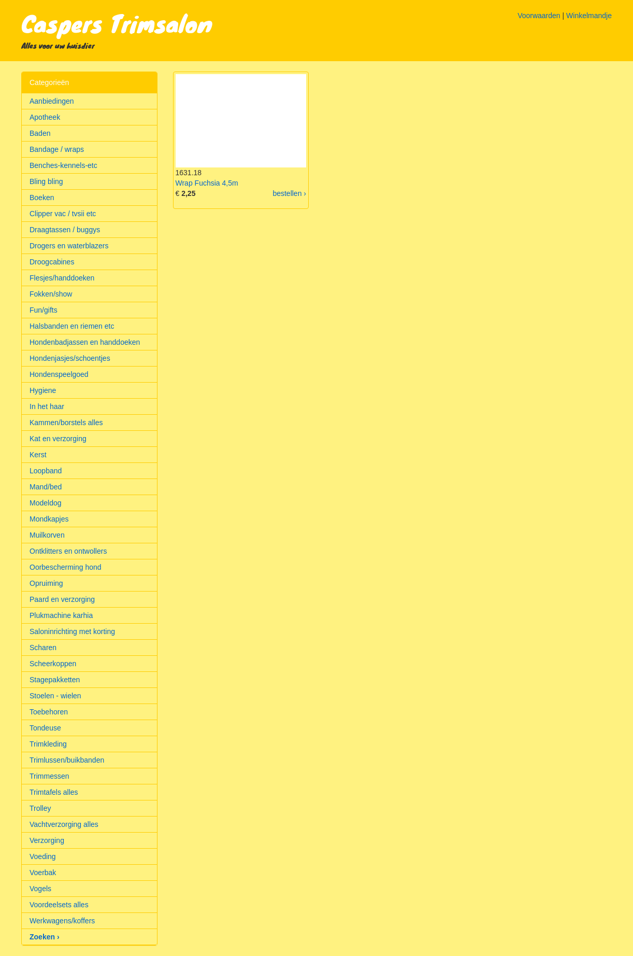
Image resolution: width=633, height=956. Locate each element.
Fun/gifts (43, 310)
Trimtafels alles (54, 792)
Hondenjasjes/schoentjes (70, 358)
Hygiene (43, 390)
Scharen (43, 647)
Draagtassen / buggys (65, 230)
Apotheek (45, 117)
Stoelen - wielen (55, 696)
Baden (40, 133)
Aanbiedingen (52, 101)
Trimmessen (49, 776)
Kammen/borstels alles (66, 422)
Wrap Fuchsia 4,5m (207, 183)
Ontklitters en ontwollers (68, 551)
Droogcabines (52, 262)
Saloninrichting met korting (72, 631)
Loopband (46, 471)
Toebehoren (49, 712)
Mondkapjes (49, 519)
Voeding (43, 856)
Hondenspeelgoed (59, 374)
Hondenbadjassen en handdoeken (85, 342)
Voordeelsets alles (59, 905)
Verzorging (47, 840)
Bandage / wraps (57, 149)
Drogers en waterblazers (69, 246)
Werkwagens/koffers (62, 921)
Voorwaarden (538, 15)
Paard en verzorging (62, 599)
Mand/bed (46, 487)
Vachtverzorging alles (64, 824)
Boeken (42, 197)
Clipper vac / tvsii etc (63, 213)
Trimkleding (48, 744)
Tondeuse (45, 728)
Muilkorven (47, 535)
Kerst (38, 455)
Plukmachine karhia (61, 615)
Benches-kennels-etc (63, 165)
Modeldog (46, 503)
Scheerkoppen (53, 663)
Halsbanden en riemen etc (72, 326)
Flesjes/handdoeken (62, 278)
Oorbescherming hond (66, 567)
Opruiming (46, 583)
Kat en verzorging (58, 438)
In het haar (47, 406)
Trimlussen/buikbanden (67, 760)
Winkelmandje (589, 15)
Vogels (40, 888)
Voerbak (43, 872)
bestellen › (289, 193)
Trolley (40, 808)
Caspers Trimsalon (116, 22)
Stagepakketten (55, 680)
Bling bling (46, 181)
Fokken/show (51, 294)
